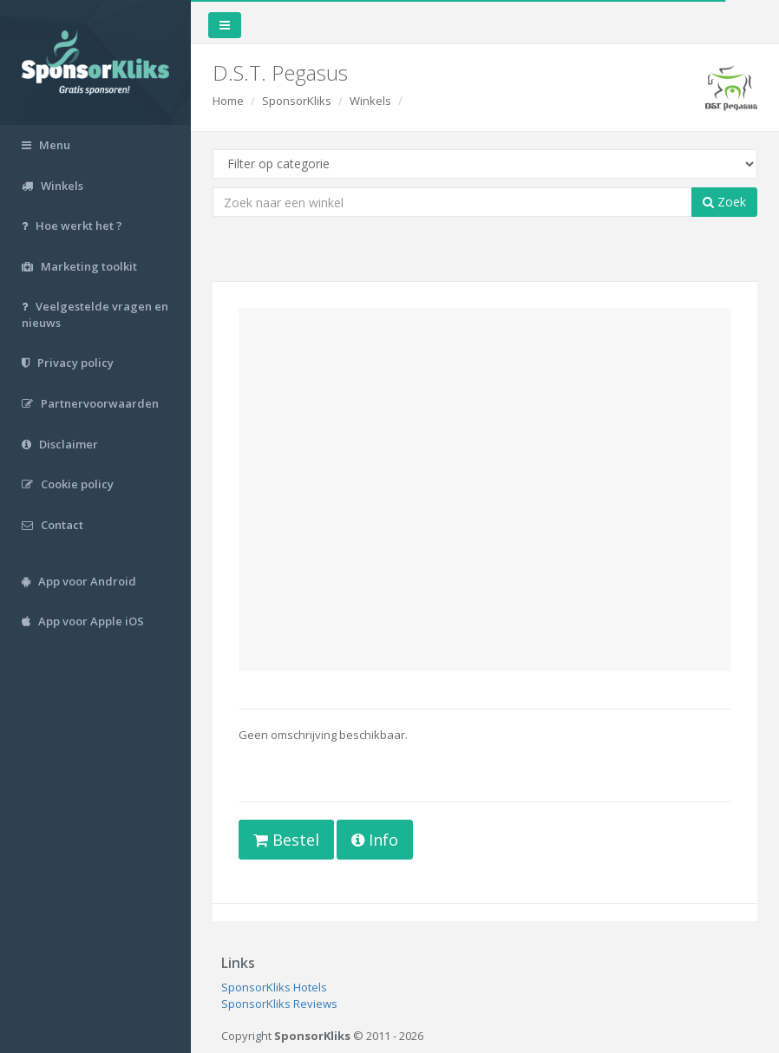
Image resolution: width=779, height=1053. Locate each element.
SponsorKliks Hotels (274, 987)
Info (374, 839)
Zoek (724, 201)
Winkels (370, 100)
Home (228, 100)
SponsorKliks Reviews (279, 1003)
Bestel (286, 839)
